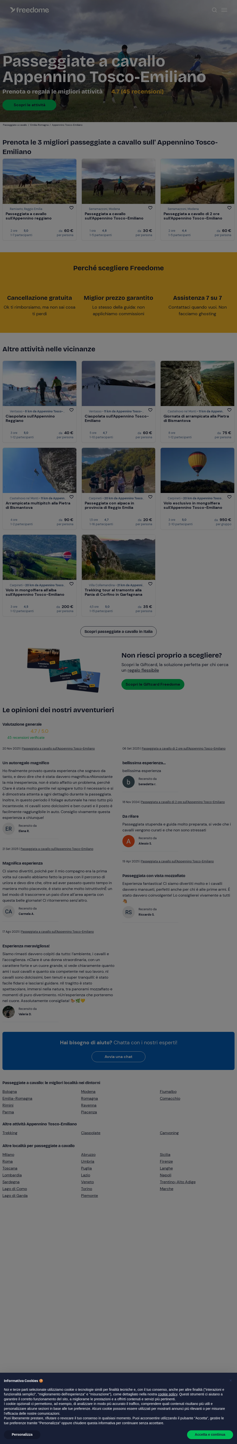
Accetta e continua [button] (210, 1434)
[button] (231, 1380)
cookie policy (167, 1394)
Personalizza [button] (22, 1434)
